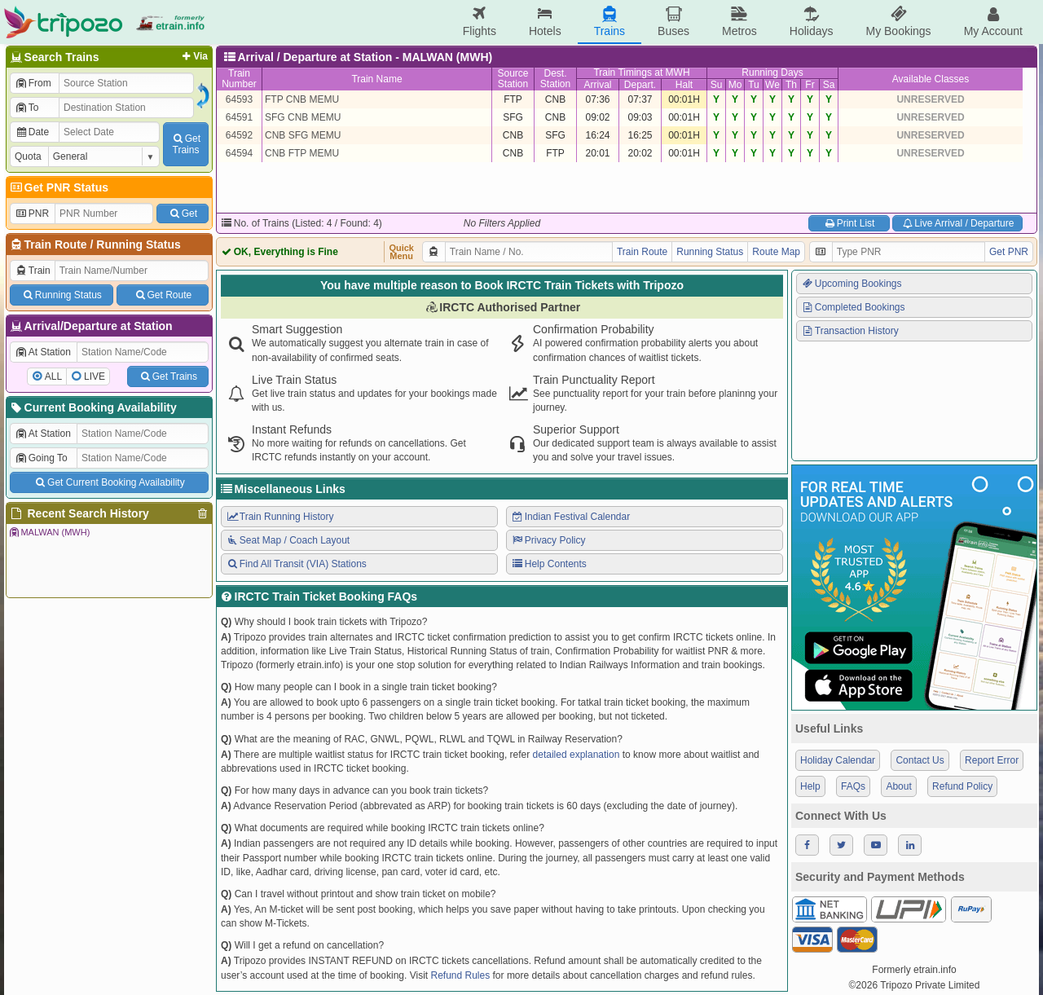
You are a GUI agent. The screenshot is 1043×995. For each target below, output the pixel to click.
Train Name (376, 79)
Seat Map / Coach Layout (288, 540)
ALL (53, 376)
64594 (239, 153)
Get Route (162, 295)
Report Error (992, 760)
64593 (239, 99)
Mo (735, 84)
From (33, 83)
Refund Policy (962, 786)
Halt (684, 84)
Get (182, 213)
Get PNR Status (58, 187)
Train (33, 270)
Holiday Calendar (837, 760)
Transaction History (850, 331)
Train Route (55, 244)
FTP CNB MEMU (302, 99)
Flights (479, 21)
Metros (739, 21)
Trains (609, 21)
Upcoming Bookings (851, 283)
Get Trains (168, 376)
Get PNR (1008, 252)
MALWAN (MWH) (49, 532)
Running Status (138, 244)
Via (193, 56)
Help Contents (549, 564)
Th (791, 84)
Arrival (597, 84)
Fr (809, 84)
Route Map (776, 252)
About (898, 786)
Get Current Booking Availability (108, 482)
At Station (43, 352)
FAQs (853, 786)
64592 (239, 135)
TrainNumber (239, 79)
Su (717, 84)
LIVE (94, 376)
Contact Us (920, 760)
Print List (848, 223)
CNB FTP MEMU (302, 153)
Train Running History (279, 516)
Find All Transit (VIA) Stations (296, 564)
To (26, 107)
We (772, 84)
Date (32, 132)
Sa (829, 84)
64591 (239, 117)
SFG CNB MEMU (303, 117)
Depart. (640, 84)
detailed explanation (576, 754)
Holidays (812, 21)
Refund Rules (460, 975)
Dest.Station (555, 79)
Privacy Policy (548, 540)
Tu (753, 84)
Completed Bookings (853, 307)
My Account (993, 21)
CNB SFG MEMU (303, 135)
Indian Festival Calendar (570, 516)
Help (810, 786)
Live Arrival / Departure (957, 223)
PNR (32, 213)
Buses (673, 21)
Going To (41, 458)
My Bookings (898, 21)
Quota (28, 156)
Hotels (545, 21)
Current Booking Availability (92, 407)
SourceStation (512, 79)
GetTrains (185, 144)
